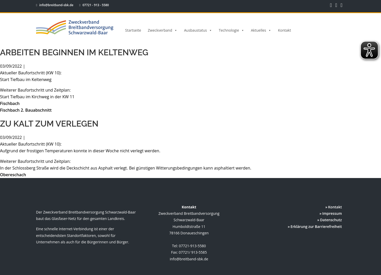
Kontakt (284, 30)
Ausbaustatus (198, 30)
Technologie (231, 30)
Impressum (332, 213)
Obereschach (13, 175)
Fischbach (10, 103)
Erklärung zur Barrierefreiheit (316, 226)
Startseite (133, 30)
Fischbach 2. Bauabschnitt (26, 110)
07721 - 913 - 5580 (91, 5)
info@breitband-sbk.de (55, 5)
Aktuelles (261, 30)
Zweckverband (162, 30)
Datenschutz (331, 219)
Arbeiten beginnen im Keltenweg (74, 52)
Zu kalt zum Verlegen (49, 123)
